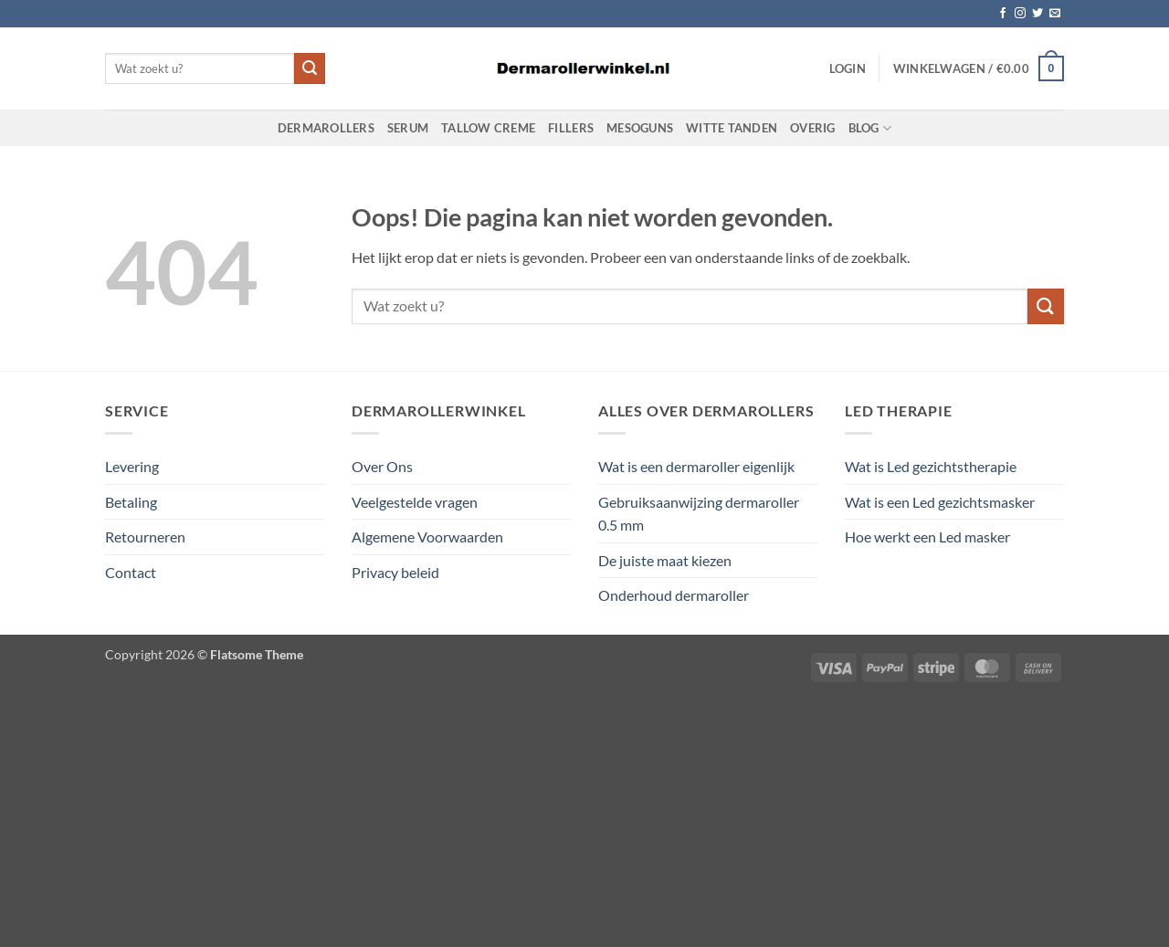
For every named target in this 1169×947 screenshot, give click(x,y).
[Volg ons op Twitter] (1037, 13)
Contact (130, 572)
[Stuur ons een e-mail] (1054, 13)
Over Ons (382, 466)
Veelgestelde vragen (415, 501)
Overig (813, 128)
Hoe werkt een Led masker (927, 536)
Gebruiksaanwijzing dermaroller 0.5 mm (698, 513)
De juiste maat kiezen (665, 560)
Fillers (571, 128)
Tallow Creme (488, 128)
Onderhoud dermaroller (673, 595)
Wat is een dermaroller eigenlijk (696, 466)
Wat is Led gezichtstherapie (930, 466)
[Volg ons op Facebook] (1002, 13)
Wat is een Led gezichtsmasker (940, 501)
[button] (847, 68)
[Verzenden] (309, 68)
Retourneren (145, 536)
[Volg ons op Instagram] (1020, 13)
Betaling (131, 501)
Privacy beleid (395, 572)
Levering (132, 466)
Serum (407, 128)
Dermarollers (326, 128)
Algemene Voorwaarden (427, 536)
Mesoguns (639, 128)
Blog (869, 128)
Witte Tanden (731, 128)
